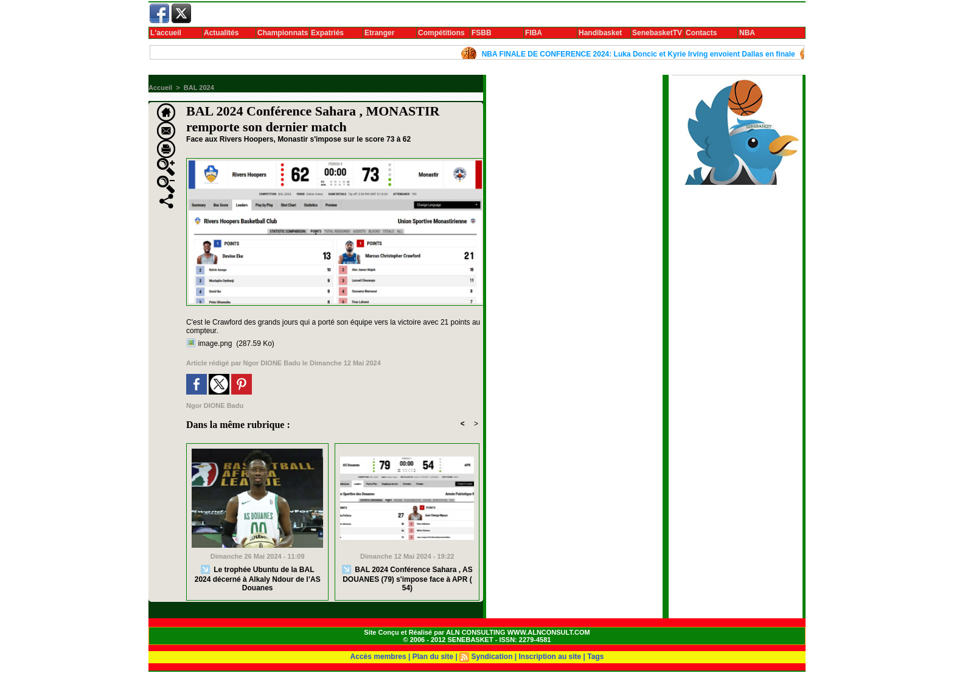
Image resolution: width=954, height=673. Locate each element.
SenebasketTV (657, 33)
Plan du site (433, 656)
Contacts (701, 33)
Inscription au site (550, 656)
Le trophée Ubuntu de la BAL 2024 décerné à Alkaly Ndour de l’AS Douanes (258, 578)
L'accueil (165, 33)
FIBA (533, 33)
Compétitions (441, 33)
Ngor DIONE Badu (272, 363)
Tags (595, 656)
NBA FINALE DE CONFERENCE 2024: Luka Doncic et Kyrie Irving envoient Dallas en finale (641, 54)
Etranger (379, 33)
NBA (747, 33)
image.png (215, 343)
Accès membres (378, 656)
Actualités (221, 33)
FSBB (482, 33)
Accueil (160, 87)
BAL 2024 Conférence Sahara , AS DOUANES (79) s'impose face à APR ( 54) (407, 578)
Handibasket (600, 33)
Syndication (491, 656)
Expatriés (327, 33)
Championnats (282, 33)
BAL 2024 (199, 87)
